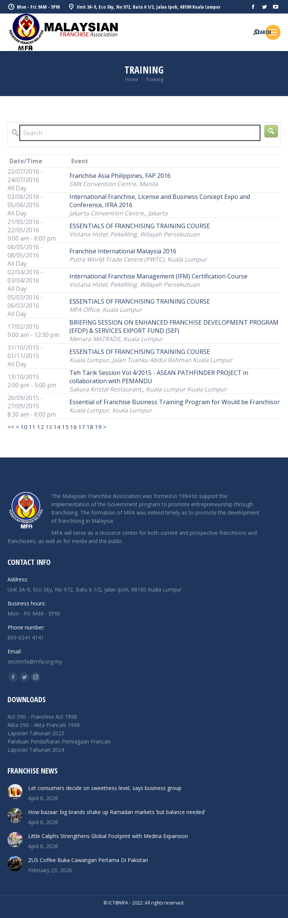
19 (98, 426)
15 (65, 426)
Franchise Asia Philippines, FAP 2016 (120, 176)
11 (32, 426)
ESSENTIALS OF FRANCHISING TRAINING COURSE (139, 226)
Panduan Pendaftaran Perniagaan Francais (59, 741)
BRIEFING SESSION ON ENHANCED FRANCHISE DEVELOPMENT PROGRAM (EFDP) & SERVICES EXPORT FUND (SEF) (174, 326)
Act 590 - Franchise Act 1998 (42, 716)
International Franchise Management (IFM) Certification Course (158, 276)
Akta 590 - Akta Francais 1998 (44, 724)
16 (73, 426)
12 (40, 426)
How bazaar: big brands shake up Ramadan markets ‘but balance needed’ (116, 812)
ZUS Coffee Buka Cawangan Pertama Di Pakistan (88, 860)
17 (81, 426)
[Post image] (15, 791)
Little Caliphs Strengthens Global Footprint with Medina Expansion (108, 836)
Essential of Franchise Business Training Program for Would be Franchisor (174, 402)
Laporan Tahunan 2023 (36, 733)
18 (90, 426)
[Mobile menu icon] (273, 32)
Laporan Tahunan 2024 (36, 749)
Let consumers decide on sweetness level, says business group (105, 788)
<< (11, 426)
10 (24, 426)
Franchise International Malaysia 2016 (122, 251)
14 (57, 426)
